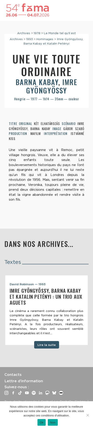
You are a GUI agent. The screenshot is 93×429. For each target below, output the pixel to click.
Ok (41, 422)
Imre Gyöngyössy (51, 86)
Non (53, 422)
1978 (37, 33)
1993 (29, 39)
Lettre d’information (23, 381)
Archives (23, 33)
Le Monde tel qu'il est (60, 33)
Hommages (44, 39)
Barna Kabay (37, 82)
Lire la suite (46, 345)
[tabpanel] (46, 310)
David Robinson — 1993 (28, 284)
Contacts (13, 374)
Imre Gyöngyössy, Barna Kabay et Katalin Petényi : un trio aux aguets (46, 296)
